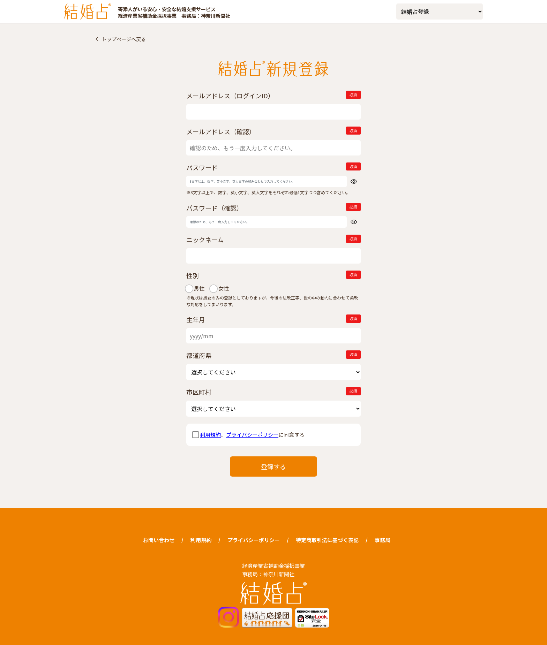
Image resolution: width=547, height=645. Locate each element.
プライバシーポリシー (252, 434)
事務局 (382, 540)
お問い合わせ (158, 540)
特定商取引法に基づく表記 (327, 540)
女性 (222, 288)
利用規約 (210, 434)
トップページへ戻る (124, 39)
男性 (198, 288)
